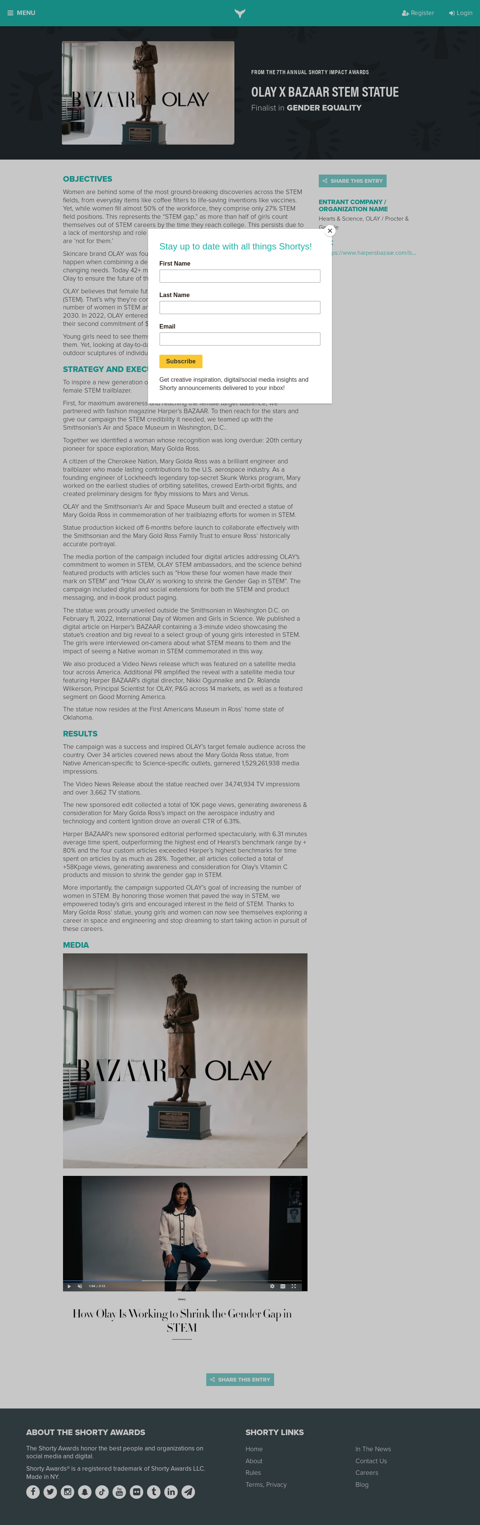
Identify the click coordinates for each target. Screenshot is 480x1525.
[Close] (330, 230)
